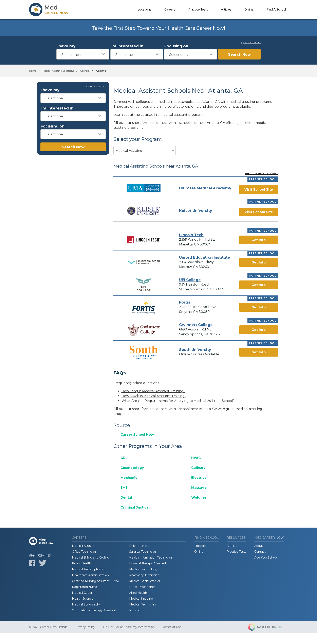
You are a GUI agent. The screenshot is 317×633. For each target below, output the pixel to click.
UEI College (190, 280)
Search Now (239, 54)
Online (249, 9)
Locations (144, 9)
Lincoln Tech (191, 235)
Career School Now (137, 435)
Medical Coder (82, 593)
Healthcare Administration (90, 575)
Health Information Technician (150, 557)
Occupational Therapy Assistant (94, 610)
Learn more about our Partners (261, 173)
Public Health (81, 563)
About (258, 546)
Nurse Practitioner (142, 587)
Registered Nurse (84, 587)
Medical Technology (143, 569)
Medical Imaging (141, 598)
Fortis (184, 302)
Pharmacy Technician (144, 575)
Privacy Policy (85, 627)
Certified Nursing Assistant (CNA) (95, 581)
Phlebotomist (139, 546)
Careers (169, 9)
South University (195, 349)
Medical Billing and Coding (90, 557)
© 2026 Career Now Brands (48, 627)
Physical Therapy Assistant (147, 563)
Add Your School (265, 557)
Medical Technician (142, 604)
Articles (226, 9)
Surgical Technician (142, 551)
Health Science (82, 598)
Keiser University (195, 210)
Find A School (276, 9)
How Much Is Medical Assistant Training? (154, 396)
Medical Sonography (86, 604)
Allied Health (138, 593)
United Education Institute (204, 257)
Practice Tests (198, 9)
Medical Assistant (84, 546)
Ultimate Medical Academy (205, 188)
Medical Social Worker (144, 581)
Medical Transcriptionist (88, 569)
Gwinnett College (196, 325)
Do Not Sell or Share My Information (129, 627)
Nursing (134, 610)
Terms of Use (172, 627)
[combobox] (83, 54)
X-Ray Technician (84, 551)
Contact (260, 551)
